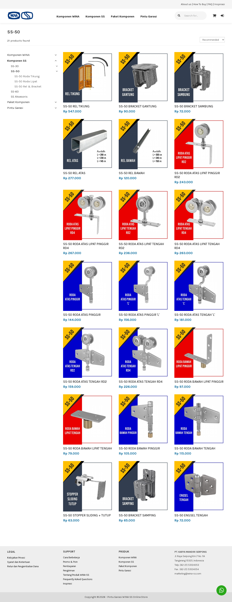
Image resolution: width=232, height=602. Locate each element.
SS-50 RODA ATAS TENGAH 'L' (194, 315)
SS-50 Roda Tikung (27, 76)
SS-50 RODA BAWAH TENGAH (194, 448)
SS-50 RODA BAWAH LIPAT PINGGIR (198, 382)
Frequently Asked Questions (77, 579)
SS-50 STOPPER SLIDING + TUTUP (87, 515)
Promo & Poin (70, 561)
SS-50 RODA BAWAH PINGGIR (139, 448)
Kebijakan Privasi (16, 557)
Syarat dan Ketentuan (18, 562)
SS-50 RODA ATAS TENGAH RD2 (85, 382)
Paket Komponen (122, 16)
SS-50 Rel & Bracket (27, 86)
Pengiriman (69, 570)
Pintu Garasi (148, 16)
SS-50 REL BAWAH (132, 173)
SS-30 (15, 66)
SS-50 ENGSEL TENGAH (191, 515)
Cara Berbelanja (71, 557)
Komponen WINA (68, 16)
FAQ (210, 4)
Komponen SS (95, 16)
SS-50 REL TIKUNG (76, 106)
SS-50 (15, 71)
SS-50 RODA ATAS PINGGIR (82, 315)
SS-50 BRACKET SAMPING (137, 515)
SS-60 (15, 91)
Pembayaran (69, 566)
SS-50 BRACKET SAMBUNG (193, 106)
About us (186, 4)
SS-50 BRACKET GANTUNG (138, 106)
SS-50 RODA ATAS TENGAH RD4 (140, 382)
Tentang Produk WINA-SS (76, 575)
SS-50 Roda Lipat (25, 81)
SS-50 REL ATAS (74, 173)
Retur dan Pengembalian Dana (23, 566)
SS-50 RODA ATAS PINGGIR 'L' (139, 315)
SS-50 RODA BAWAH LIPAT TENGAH (87, 448)
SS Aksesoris (19, 96)
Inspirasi (219, 4)
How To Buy (199, 4)
